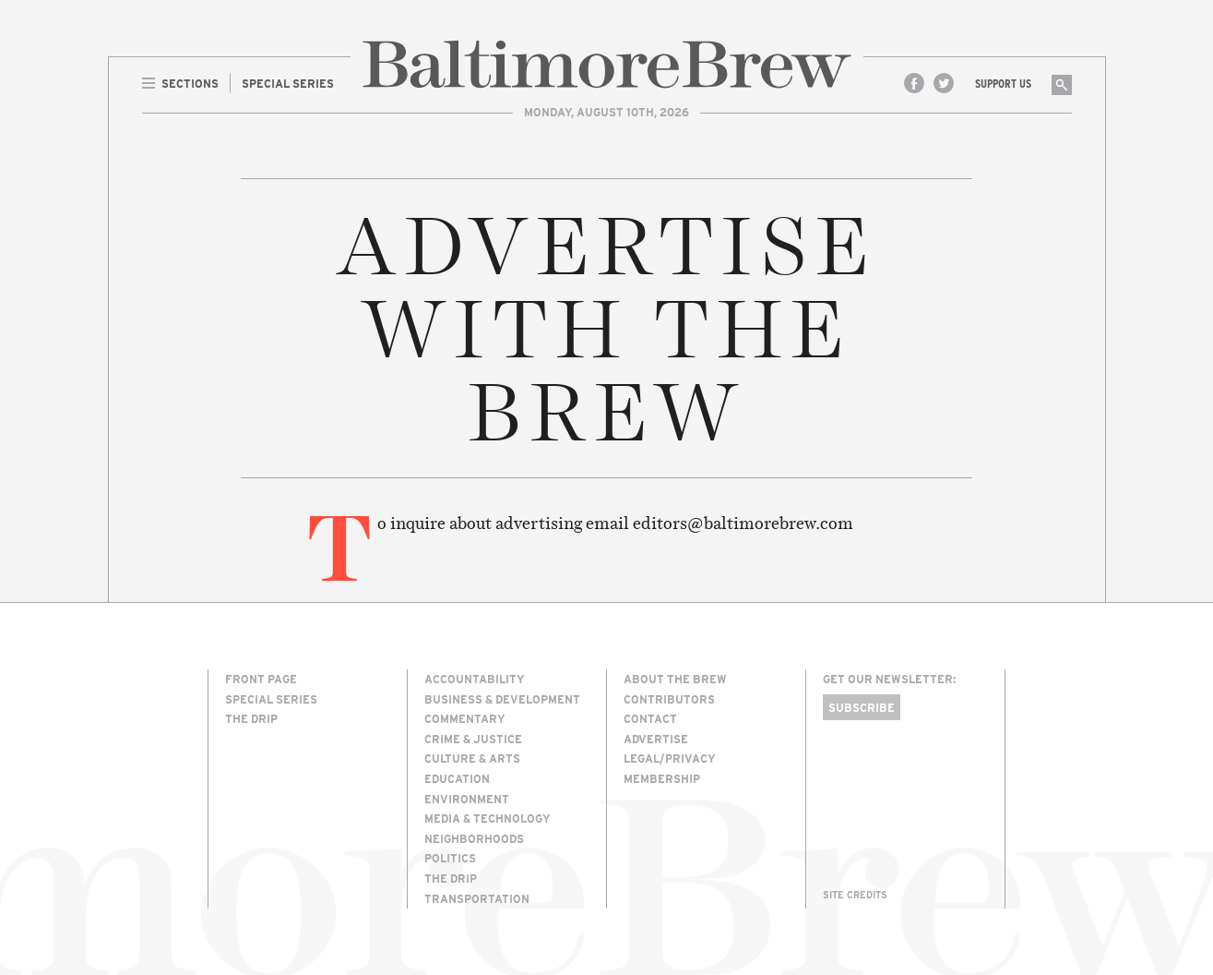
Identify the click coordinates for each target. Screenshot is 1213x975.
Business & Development (502, 699)
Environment (466, 798)
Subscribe (861, 707)
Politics (450, 857)
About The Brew (675, 678)
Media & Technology (487, 818)
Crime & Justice (473, 738)
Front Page (261, 678)
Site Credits (855, 894)
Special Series (271, 699)
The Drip (251, 718)
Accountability (474, 678)
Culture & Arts (472, 758)
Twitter (944, 83)
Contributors (669, 699)
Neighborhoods (474, 838)
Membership (662, 778)
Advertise (656, 738)
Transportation (476, 898)
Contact (650, 718)
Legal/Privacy (670, 758)
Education (457, 778)
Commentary (464, 718)
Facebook (914, 83)
